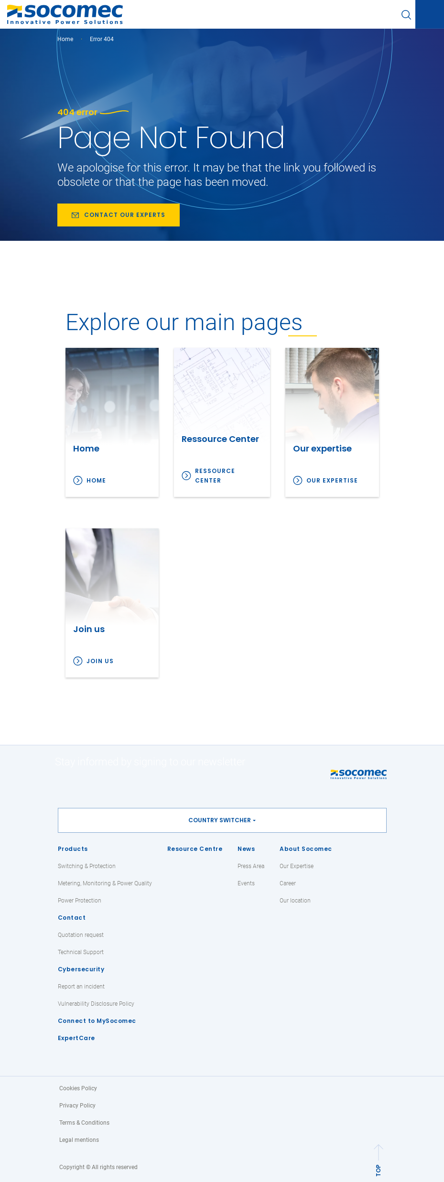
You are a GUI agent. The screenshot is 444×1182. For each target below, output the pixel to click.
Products (73, 849)
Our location (295, 900)
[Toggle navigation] (430, 14)
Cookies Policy (78, 1088)
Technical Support (81, 952)
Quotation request (81, 935)
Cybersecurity (81, 969)
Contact (72, 917)
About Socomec (306, 849)
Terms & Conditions (84, 1122)
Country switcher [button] (219, 820)
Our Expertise (297, 866)
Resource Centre (195, 849)
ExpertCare (76, 1038)
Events (246, 883)
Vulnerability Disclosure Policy (96, 1003)
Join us (100, 661)
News (246, 849)
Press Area (251, 866)
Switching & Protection (87, 866)
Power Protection (79, 900)
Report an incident (81, 986)
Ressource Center (215, 475)
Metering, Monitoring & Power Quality (105, 883)
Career (288, 883)
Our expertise (332, 480)
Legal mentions (79, 1140)
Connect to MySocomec (97, 1021)
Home (65, 39)
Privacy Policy (77, 1105)
